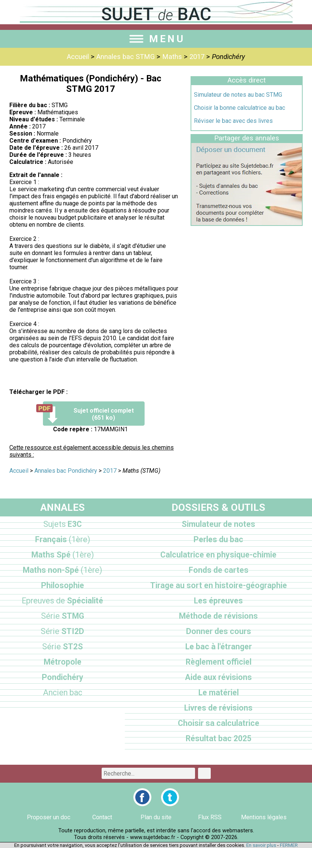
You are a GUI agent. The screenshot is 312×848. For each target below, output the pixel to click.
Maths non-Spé (62, 570)
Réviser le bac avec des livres (233, 120)
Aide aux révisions (218, 677)
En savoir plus (261, 845)
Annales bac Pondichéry (65, 470)
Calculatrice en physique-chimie (218, 554)
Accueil (78, 57)
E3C (62, 524)
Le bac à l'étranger (218, 646)
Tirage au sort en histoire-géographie (218, 585)
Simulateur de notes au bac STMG (238, 94)
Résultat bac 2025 (218, 738)
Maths (172, 57)
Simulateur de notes (218, 524)
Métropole (62, 662)
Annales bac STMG (125, 57)
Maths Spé (62, 554)
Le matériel (218, 692)
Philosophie (62, 585)
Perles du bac (218, 539)
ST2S (62, 646)
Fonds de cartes (218, 570)
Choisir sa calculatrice (218, 723)
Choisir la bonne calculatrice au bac (239, 107)
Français (62, 539)
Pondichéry (62, 677)
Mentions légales (264, 817)
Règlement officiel (218, 662)
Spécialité (62, 600)
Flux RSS (210, 817)
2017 (196, 57)
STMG (62, 616)
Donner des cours (218, 631)
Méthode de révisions (218, 616)
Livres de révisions (218, 707)
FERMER (289, 845)
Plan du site (156, 817)
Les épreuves (218, 600)
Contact (102, 817)
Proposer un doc (48, 817)
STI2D (62, 631)
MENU (156, 39)
